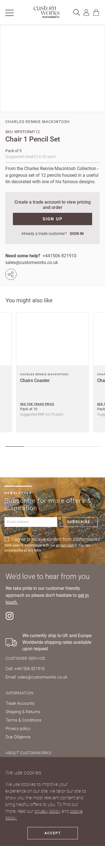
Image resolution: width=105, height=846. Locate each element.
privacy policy (47, 811)
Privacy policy (18, 728)
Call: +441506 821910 (25, 668)
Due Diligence (18, 736)
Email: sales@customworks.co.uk (36, 677)
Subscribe (78, 522)
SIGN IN (77, 233)
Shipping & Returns (23, 711)
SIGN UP (53, 218)
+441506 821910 (59, 255)
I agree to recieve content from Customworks (56, 539)
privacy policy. (66, 545)
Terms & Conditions (23, 720)
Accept (53, 833)
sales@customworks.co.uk (31, 262)
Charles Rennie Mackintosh (37, 121)
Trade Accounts (20, 703)
